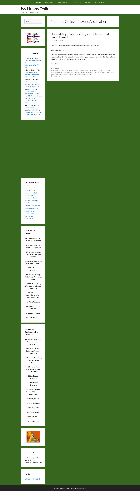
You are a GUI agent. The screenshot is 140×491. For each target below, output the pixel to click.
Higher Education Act (91, 70)
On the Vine (87, 2)
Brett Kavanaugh (69, 70)
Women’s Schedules (63, 2)
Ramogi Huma (105, 72)
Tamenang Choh (71, 74)
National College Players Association (74, 72)
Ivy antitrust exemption (104, 70)
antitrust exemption (58, 70)
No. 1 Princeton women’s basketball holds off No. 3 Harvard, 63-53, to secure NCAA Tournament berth (33, 109)
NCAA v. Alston (94, 72)
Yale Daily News (87, 74)
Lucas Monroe (59, 72)
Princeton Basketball (31, 208)
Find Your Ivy (77, 2)
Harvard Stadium (79, 70)
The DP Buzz (28, 219)
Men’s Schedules (49, 2)
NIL (100, 72)
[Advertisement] (33, 148)
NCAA (87, 72)
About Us (38, 2)
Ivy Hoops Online (36, 8)
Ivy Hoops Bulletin (30, 198)
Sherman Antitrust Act (59, 74)
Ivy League (56, 68)
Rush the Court (29, 211)
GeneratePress (81, 488)
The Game (79, 74)
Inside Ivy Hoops (100, 2)
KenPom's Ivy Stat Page (32, 206)
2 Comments (56, 76)
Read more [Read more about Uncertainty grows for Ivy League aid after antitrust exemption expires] (54, 64)
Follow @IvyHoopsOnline (32, 479)
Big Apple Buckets (30, 190)
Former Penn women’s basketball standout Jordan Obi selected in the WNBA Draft (32, 62)
